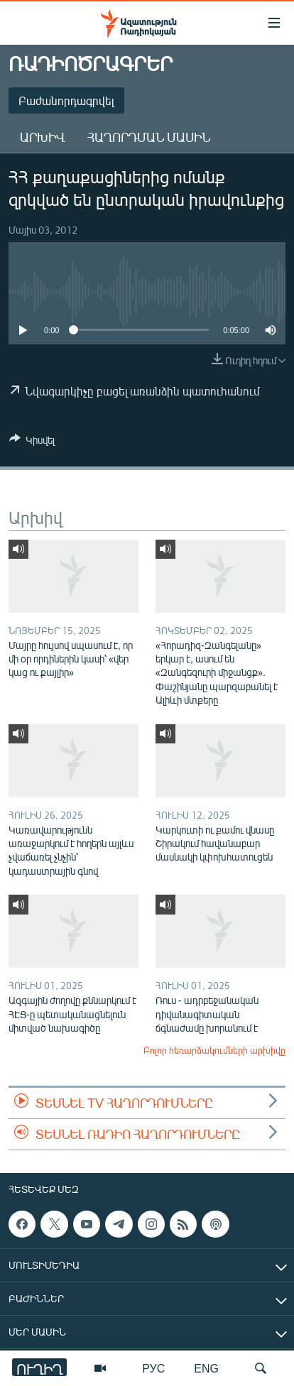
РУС (153, 1368)
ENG (206, 1368)
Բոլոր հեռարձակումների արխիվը (214, 1050)
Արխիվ (42, 137)
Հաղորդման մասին (148, 137)
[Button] (32, 442)
